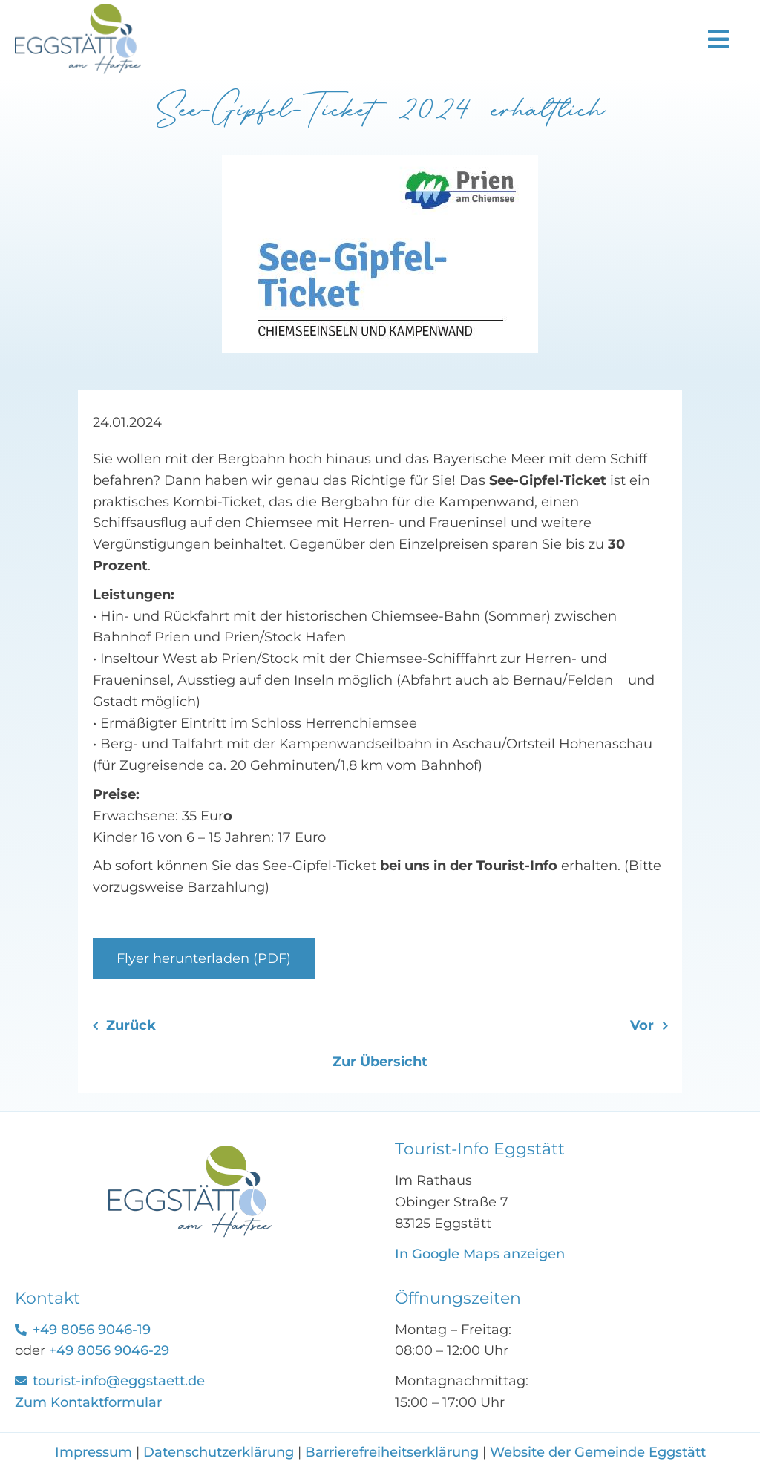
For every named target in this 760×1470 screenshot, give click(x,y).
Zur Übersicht (380, 1062)
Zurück (131, 1025)
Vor (642, 1025)
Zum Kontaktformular (88, 1402)
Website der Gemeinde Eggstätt (598, 1452)
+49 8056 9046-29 (109, 1350)
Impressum (95, 1452)
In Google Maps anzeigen (480, 1254)
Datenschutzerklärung (218, 1452)
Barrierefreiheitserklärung (392, 1452)
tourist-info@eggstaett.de (119, 1381)
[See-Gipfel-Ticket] (190, 1152)
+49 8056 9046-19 (92, 1330)
